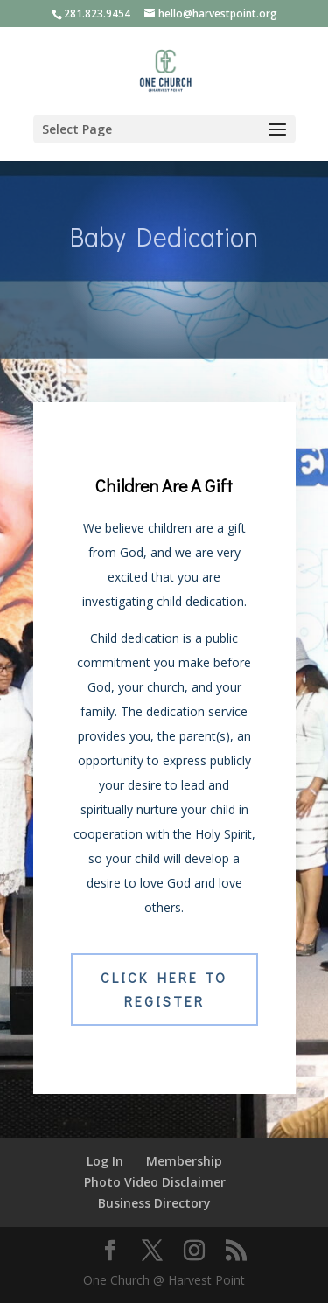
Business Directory (154, 1203)
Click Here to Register (164, 989)
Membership (184, 1161)
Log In (105, 1161)
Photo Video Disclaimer (155, 1182)
